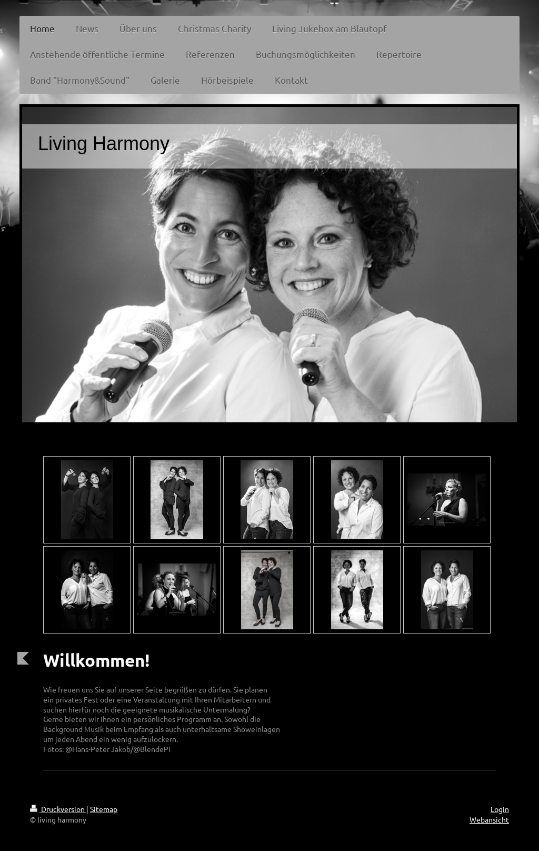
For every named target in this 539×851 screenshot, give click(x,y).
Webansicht (489, 819)
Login (500, 809)
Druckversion (58, 809)
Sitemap (103, 809)
